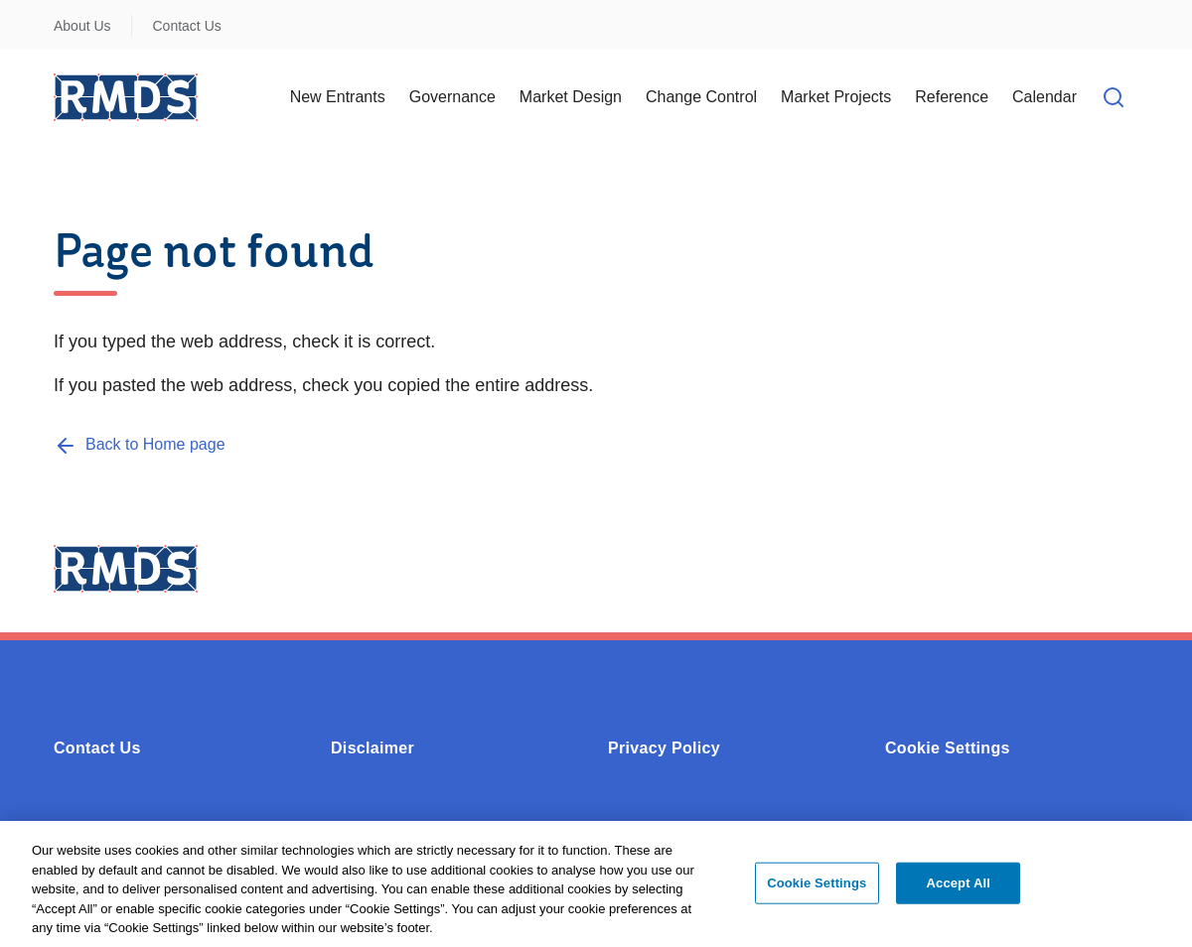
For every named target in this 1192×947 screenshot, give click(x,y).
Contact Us (187, 26)
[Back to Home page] (139, 444)
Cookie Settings (947, 748)
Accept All (958, 892)
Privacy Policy (664, 748)
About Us (82, 26)
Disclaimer (372, 748)
